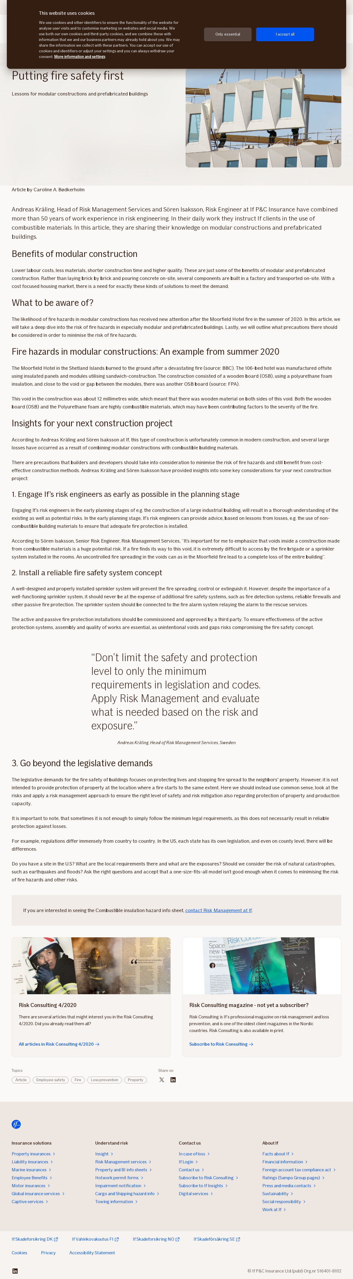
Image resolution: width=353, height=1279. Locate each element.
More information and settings (79, 56)
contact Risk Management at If (218, 910)
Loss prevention (104, 1079)
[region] (176, 34)
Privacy (48, 1252)
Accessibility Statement (92, 1252)
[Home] (16, 1124)
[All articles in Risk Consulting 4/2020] (91, 965)
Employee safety (50, 1079)
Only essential (227, 34)
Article (21, 1079)
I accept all (285, 34)
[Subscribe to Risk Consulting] (261, 965)
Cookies (19, 1252)
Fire (78, 1079)
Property (135, 1079)
